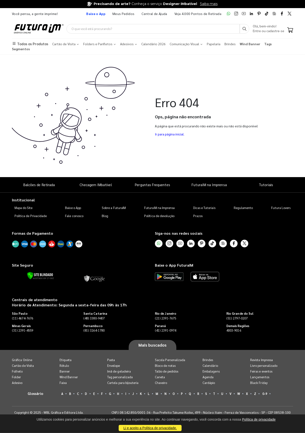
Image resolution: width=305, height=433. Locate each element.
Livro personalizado (263, 366)
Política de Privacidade (31, 216)
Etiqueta (66, 360)
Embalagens (211, 371)
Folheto (17, 371)
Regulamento (243, 208)
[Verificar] (40, 275)
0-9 (264, 394)
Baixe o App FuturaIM (174, 265)
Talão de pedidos (166, 371)
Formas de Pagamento (32, 233)
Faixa (63, 383)
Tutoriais (266, 184)
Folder (16, 377)
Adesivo (17, 383)
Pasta (111, 360)
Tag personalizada (120, 377)
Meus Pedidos (123, 13)
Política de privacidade (259, 419)
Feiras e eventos (261, 371)
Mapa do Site (24, 208)
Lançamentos (259, 377)
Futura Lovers (280, 208)
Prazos (198, 216)
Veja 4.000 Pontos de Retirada (197, 13)
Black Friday (259, 383)
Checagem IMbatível (96, 184)
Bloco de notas (165, 366)
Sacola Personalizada (170, 360)
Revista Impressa (261, 360)
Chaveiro (161, 383)
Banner (65, 371)
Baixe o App (73, 208)
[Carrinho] (290, 30)
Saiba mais (209, 4)
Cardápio (209, 383)
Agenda (208, 377)
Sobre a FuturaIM (114, 208)
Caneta (160, 377)
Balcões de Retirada (39, 184)
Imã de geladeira (119, 371)
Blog (105, 216)
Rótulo (64, 366)
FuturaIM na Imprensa (209, 184)
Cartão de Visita (23, 366)
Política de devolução (159, 216)
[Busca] (244, 29)
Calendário (210, 366)
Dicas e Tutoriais (204, 208)
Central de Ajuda (154, 13)
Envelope (113, 366)
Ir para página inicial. (169, 134)
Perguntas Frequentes (152, 184)
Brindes (208, 360)
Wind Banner (69, 377)
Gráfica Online (22, 360)
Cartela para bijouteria (123, 383)
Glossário (35, 393)
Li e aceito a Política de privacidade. (150, 428)
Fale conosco (74, 216)
